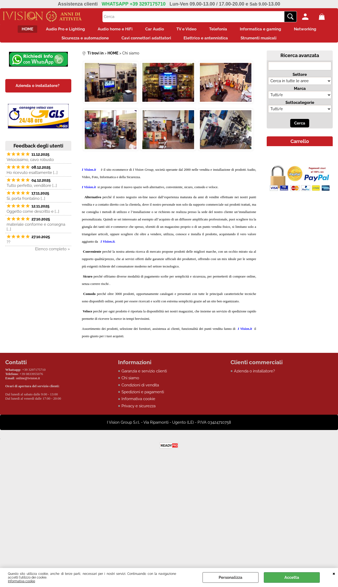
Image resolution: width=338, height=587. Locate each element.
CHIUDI (333, 573)
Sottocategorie (299, 106)
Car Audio (153, 30)
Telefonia (223, 30)
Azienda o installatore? (254, 375)
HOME (16, 30)
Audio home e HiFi (110, 30)
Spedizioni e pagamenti (142, 396)
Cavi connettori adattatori (145, 41)
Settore (300, 78)
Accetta (291, 577)
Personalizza (230, 577)
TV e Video (188, 30)
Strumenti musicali (263, 41)
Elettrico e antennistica (207, 41)
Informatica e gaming (268, 30)
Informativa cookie (21, 581)
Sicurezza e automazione (80, 41)
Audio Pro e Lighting (57, 30)
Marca (300, 92)
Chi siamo (130, 382)
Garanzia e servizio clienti (144, 375)
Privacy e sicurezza (138, 410)
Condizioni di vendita (140, 389)
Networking (316, 30)
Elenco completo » (52, 253)
